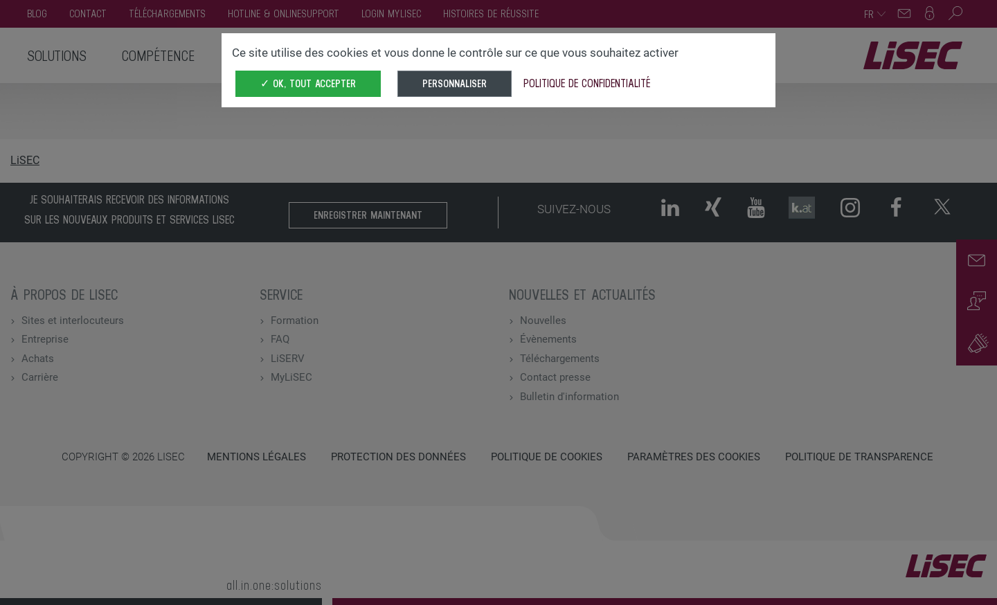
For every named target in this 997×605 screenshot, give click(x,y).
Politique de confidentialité (586, 83)
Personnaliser (454, 83)
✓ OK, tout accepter (308, 83)
